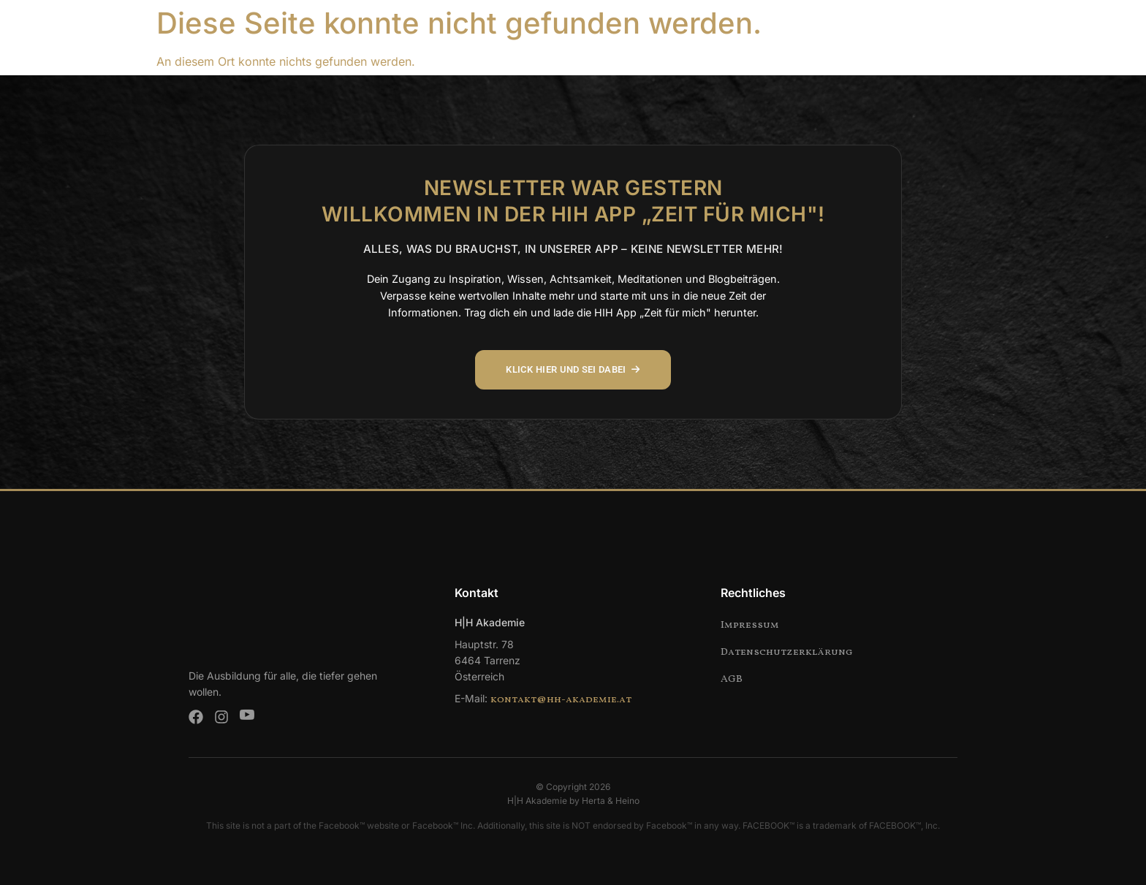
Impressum (750, 625)
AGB (732, 679)
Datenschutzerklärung (787, 652)
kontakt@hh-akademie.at (560, 700)
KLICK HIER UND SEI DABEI (573, 370)
